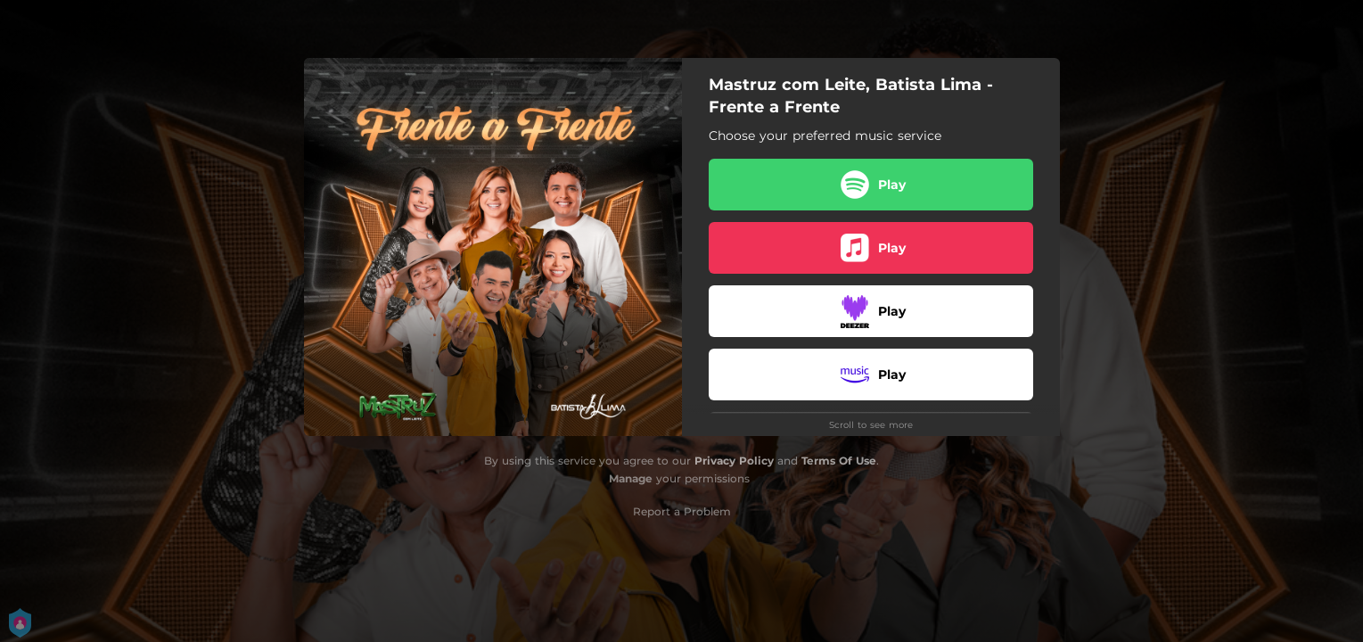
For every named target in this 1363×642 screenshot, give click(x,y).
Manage (631, 478)
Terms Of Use (838, 460)
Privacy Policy (734, 460)
